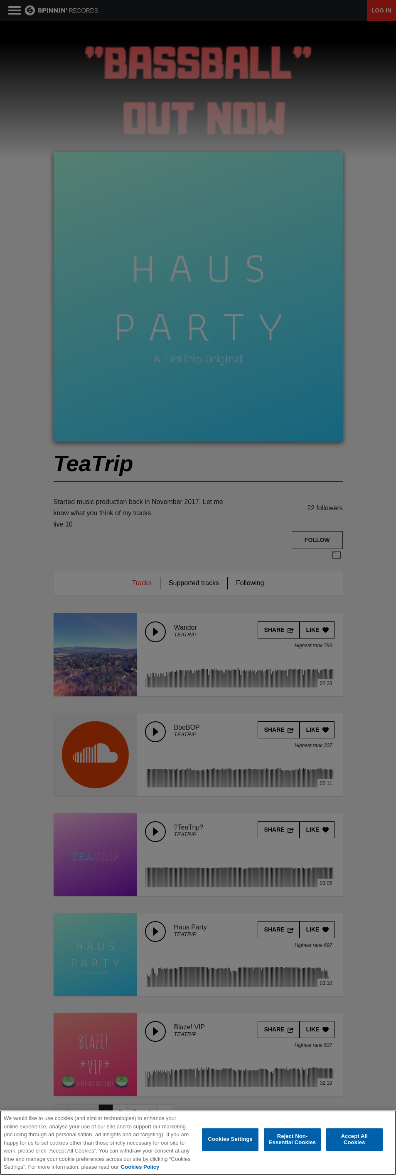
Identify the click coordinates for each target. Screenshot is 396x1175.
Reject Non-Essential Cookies (292, 1139)
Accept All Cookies (354, 1139)
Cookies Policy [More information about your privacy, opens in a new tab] (140, 1167)
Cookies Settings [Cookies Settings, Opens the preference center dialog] (230, 1139)
